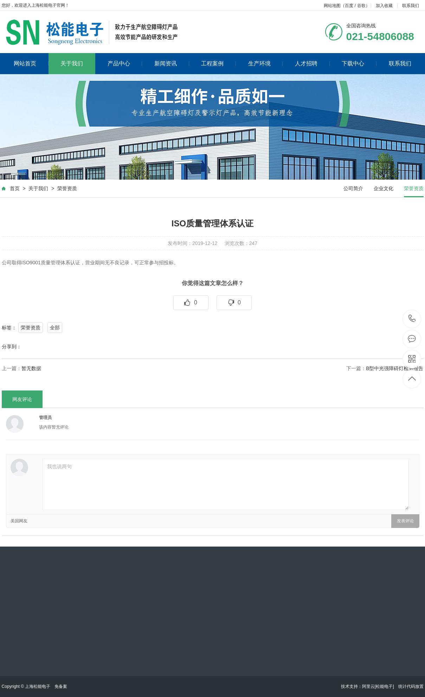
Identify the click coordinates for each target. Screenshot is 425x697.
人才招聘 (312, 63)
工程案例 (218, 63)
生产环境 (265, 63)
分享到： (11, 346)
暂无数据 (31, 368)
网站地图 (332, 5)
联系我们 (410, 5)
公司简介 (353, 188)
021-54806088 (412, 319)
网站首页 (31, 63)
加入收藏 (384, 5)
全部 (55, 327)
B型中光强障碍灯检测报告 (394, 368)
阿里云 (368, 686)
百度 (349, 5)
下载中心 (359, 63)
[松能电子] (384, 686)
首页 (15, 188)
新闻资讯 (171, 63)
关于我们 (71, 63)
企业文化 (383, 188)
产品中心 (125, 63)
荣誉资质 (67, 188)
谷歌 (361, 5)
